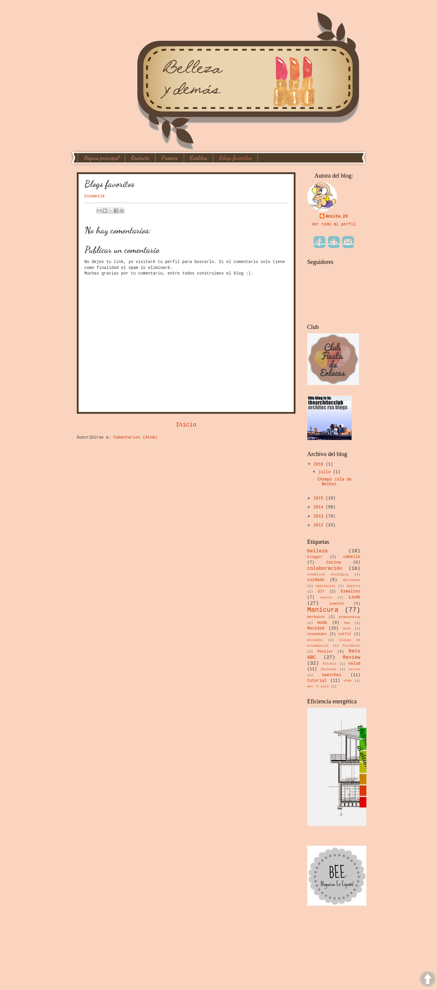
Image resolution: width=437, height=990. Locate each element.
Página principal (101, 157)
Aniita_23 (337, 216)
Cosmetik (95, 196)
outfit (345, 634)
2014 (319, 507)
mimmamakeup (349, 617)
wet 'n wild (318, 686)
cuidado (315, 580)
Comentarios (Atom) (135, 437)
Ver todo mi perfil (334, 224)
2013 (319, 516)
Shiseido (328, 669)
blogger (315, 557)
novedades (317, 634)
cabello (351, 557)
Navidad (315, 628)
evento (326, 597)
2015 (319, 498)
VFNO (347, 681)
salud (354, 663)
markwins (316, 617)
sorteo (354, 669)
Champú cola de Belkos (334, 482)
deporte (353, 586)
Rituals (329, 664)
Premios (169, 157)
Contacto (140, 157)
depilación (325, 586)
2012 (319, 525)
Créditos (198, 157)
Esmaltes (350, 591)
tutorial (317, 681)
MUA (347, 623)
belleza (317, 551)
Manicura (323, 610)
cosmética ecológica (328, 574)
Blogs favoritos (235, 157)
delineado (351, 580)
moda (322, 623)
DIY (321, 592)
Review (351, 657)
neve (346, 628)
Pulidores (351, 645)
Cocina (333, 562)
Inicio (186, 425)
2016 (319, 464)
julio (325, 472)
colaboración (324, 568)
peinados (315, 640)
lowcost (336, 604)
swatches (331, 675)
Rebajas (325, 652)
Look (354, 597)
